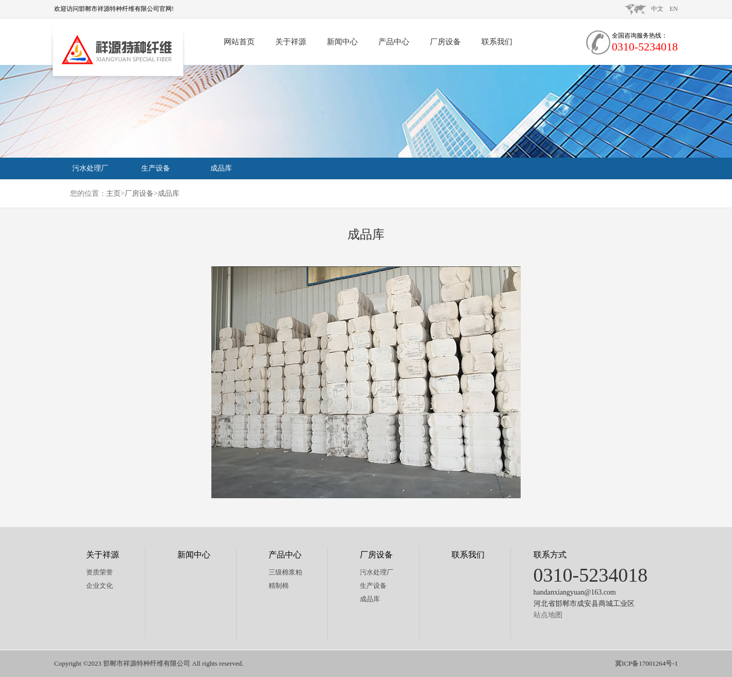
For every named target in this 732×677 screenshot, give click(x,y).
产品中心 (393, 42)
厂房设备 (445, 42)
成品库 (221, 168)
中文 (657, 8)
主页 (113, 193)
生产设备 (155, 168)
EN (674, 8)
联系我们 (496, 42)
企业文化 (99, 585)
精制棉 (279, 585)
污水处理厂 (90, 168)
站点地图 (548, 615)
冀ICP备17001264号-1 (646, 663)
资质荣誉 (99, 572)
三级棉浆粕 (285, 572)
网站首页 (239, 42)
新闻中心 (342, 42)
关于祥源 (290, 42)
